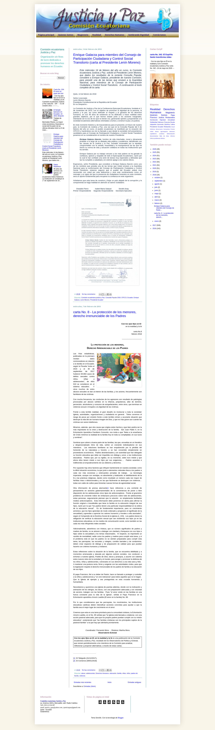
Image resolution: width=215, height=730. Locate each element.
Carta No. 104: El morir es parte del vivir (59, 91)
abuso (83, 673)
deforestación (171, 133)
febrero (157, 203)
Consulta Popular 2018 (113, 297)
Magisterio (82, 35)
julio (156, 187)
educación (113, 673)
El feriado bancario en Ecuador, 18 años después (59, 113)
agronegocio (164, 131)
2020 (155, 168)
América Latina (169, 124)
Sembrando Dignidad (138, 35)
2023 (155, 159)
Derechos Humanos (114, 35)
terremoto (160, 124)
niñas (124, 673)
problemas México (159, 138)
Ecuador (130, 297)
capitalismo (153, 133)
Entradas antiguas (134, 682)
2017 (155, 225)
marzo (157, 200)
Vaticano (160, 122)
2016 (155, 228)
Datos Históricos (57, 166)
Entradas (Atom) (90, 686)
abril (156, 197)
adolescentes (90, 673)
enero (157, 221)
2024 (155, 156)
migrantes (153, 124)
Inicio (109, 682)
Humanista (166, 129)
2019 (155, 172)
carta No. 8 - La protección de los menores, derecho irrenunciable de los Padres (104, 314)
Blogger (120, 718)
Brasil (173, 127)
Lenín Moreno (85, 300)
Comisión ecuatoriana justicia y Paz (93, 297)
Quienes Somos (65, 35)
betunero (172, 131)
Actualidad (171, 120)
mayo (157, 194)
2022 (155, 162)
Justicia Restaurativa (167, 117)
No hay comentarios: (89, 294)
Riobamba (167, 127)
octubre (157, 177)
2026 (155, 149)
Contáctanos (159, 35)
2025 (155, 152)
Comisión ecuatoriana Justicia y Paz (52, 51)
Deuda (172, 122)
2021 (155, 165)
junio (157, 190)
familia (119, 673)
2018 (155, 175)
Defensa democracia (156, 129)
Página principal (46, 35)
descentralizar (154, 136)
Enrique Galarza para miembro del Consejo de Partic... (164, 208)
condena (161, 133)
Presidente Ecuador (96, 300)
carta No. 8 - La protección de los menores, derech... (163, 215)
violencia (82, 676)
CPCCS (124, 297)
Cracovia (167, 122)
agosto (157, 184)
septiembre (159, 181)
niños (128, 673)
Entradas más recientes (82, 682)
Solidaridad (153, 122)
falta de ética (164, 136)
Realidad (96, 35)
